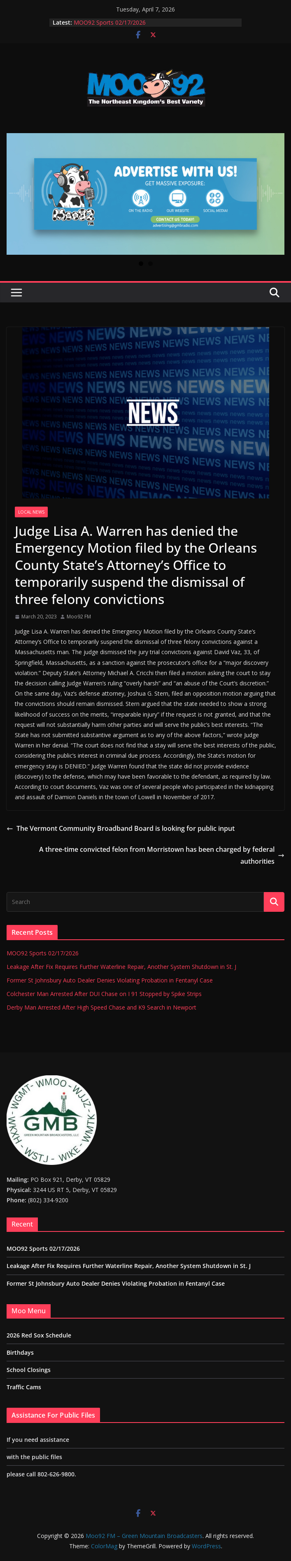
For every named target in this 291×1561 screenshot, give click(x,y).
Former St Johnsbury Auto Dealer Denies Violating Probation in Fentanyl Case (110, 980)
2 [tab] (150, 263)
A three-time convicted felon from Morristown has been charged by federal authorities (161, 855)
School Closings (29, 1370)
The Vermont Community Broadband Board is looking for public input (121, 828)
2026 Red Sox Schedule (39, 1335)
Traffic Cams (24, 1387)
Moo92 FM (79, 616)
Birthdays (20, 1352)
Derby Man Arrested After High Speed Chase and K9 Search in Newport (101, 1007)
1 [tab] (141, 263)
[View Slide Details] (145, 193)
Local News (31, 512)
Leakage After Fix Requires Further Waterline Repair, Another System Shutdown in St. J (121, 967)
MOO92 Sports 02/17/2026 (110, 22)
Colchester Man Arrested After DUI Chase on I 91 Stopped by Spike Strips (104, 994)
